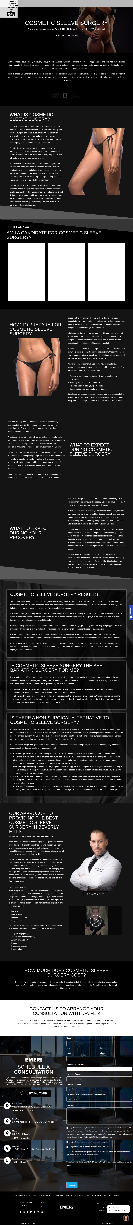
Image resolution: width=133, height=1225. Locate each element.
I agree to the (89, 1141)
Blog (87, 1194)
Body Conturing (39, 1194)
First (68, 1048)
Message (69, 1105)
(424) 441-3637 (20, 1161)
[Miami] (7, 1132)
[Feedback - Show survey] (131, 612)
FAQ (109, 1194)
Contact (116, 1194)
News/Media (94, 1194)
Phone (103, 1053)
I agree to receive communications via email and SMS (89, 1146)
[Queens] (7, 1147)
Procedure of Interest (75, 1064)
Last (101, 1048)
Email (69, 1053)
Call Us (15, 1158)
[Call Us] (7, 1159)
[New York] (7, 1120)
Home (16, 1194)
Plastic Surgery (77, 1194)
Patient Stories (25, 1194)
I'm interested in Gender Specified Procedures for (86, 1094)
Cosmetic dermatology (55, 1194)
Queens (15, 1145)
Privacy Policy (111, 1162)
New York (16, 1118)
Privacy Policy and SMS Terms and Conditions (95, 1137)
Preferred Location (74, 1084)
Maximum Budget (73, 1074)
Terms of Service (126, 1162)
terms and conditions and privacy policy (94, 1141)
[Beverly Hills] (7, 1105)
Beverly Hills (17, 1103)
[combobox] (100, 1068)
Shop (68, 1194)
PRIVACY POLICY (107, 1222)
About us (103, 1194)
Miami (14, 1130)
